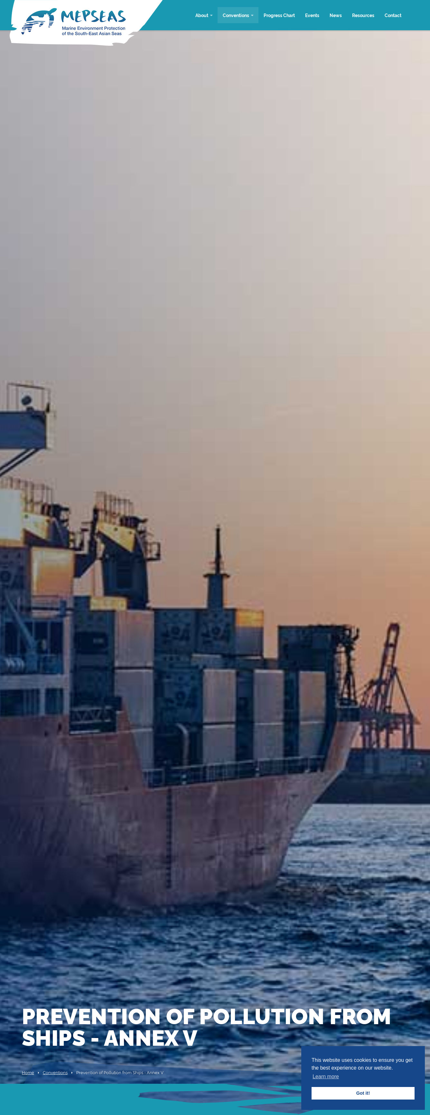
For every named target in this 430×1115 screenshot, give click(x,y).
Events (312, 15)
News (336, 15)
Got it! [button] (363, 1093)
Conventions (236, 15)
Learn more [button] (326, 1076)
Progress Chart (279, 15)
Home (28, 1072)
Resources (363, 15)
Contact (393, 15)
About (201, 15)
